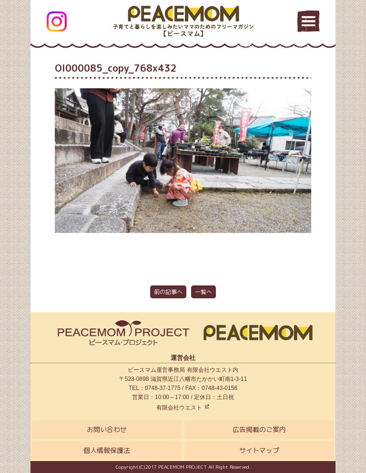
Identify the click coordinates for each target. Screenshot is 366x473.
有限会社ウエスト (182, 407)
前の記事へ (168, 292)
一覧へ (203, 292)
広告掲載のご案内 (259, 429)
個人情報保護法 (106, 450)
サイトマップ (259, 450)
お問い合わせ (107, 429)
